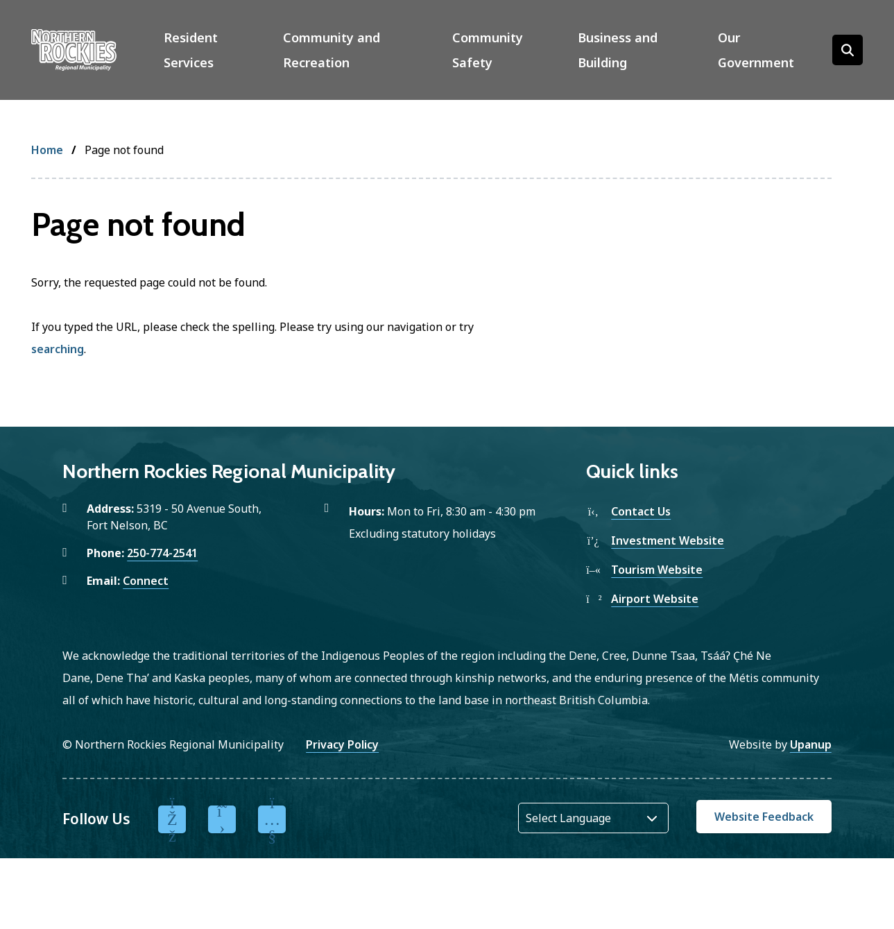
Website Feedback (764, 816)
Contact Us (641, 511)
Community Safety (487, 50)
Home (47, 149)
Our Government (756, 50)
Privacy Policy (342, 744)
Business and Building (617, 50)
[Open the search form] (847, 50)
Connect (146, 580)
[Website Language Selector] (593, 818)
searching (57, 349)
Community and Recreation (331, 50)
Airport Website (654, 598)
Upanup (811, 744)
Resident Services (191, 50)
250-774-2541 (162, 553)
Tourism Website (657, 569)
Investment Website (667, 540)
